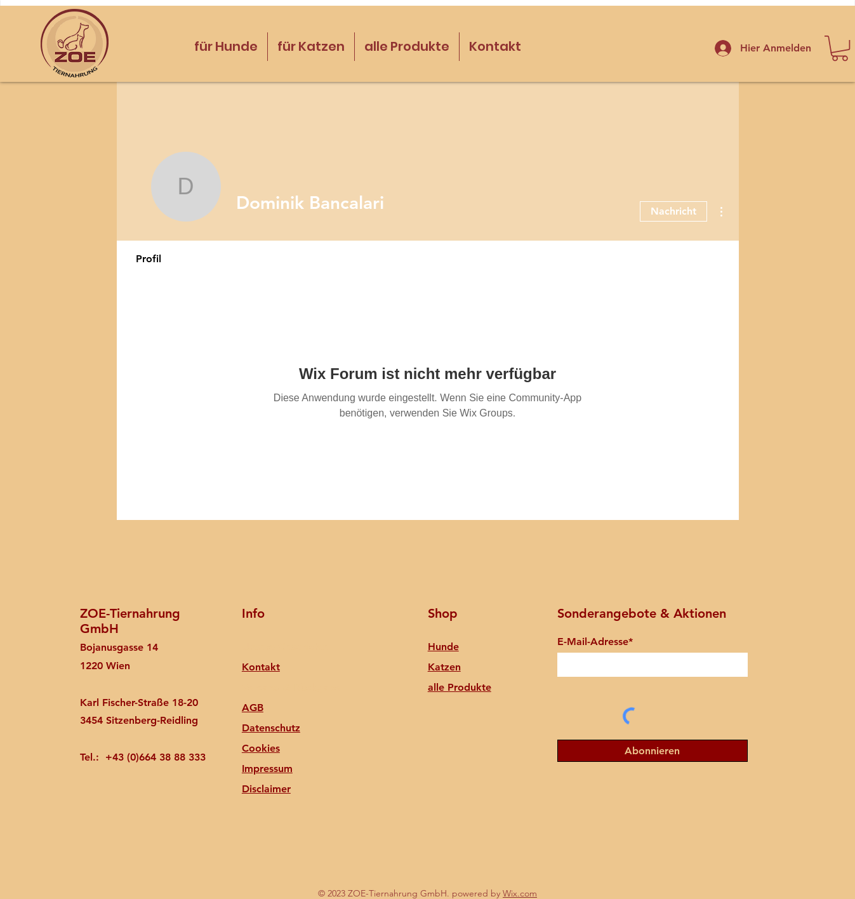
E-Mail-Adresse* (595, 642)
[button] (840, 48)
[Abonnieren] (652, 751)
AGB (252, 708)
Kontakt (261, 667)
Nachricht (673, 211)
